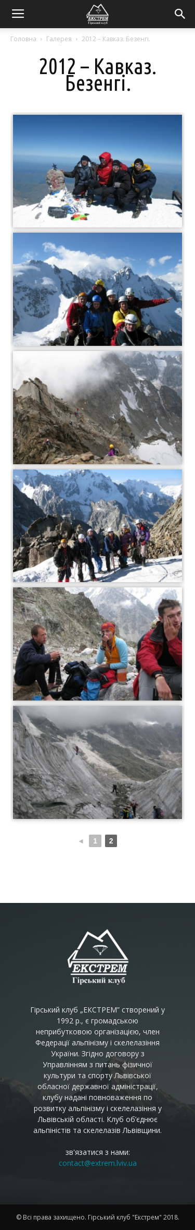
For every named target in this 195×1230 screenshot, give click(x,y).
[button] (180, 14)
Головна (23, 38)
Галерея (59, 38)
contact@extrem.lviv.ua (98, 1163)
